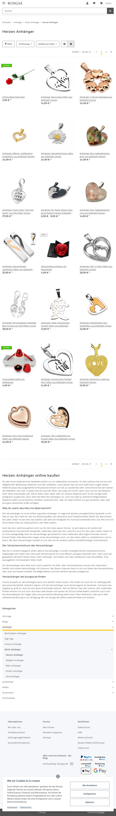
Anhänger (7, 627)
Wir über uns (14, 727)
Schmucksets (8, 698)
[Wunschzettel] (94, 3)
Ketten (5, 687)
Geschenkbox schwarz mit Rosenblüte (53, 268)
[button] (87, 3)
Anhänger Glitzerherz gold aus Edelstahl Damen (95, 381)
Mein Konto (48, 727)
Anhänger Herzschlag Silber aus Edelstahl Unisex (56, 98)
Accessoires (8, 692)
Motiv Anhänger (13, 649)
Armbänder (8, 681)
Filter (8, 44)
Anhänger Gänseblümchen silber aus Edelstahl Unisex (57, 155)
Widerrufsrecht (85, 737)
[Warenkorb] (106, 3)
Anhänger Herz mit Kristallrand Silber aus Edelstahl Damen (17, 437)
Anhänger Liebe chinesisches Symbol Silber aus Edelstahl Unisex (55, 324)
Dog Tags (9, 638)
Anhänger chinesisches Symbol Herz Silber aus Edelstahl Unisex (57, 381)
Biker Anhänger (13, 665)
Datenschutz (84, 727)
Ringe (5, 621)
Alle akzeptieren (89, 785)
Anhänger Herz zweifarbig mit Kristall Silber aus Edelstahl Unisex (58, 437)
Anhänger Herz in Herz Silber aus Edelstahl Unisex (96, 268)
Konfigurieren (90, 794)
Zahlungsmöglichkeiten (19, 737)
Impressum (83, 747)
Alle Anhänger (13, 676)
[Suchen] (54, 11)
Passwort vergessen (52, 732)
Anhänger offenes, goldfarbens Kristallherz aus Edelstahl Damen (18, 155)
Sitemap (47, 737)
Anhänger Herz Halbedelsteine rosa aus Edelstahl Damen (95, 211)
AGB (80, 732)
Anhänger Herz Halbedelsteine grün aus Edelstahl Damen (95, 155)
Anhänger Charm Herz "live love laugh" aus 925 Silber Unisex (18, 211)
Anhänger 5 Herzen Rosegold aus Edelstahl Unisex (96, 98)
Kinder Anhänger (14, 671)
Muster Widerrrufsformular (91, 742)
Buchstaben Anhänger (16, 633)
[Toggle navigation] (3, 2)
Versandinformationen (19, 742)
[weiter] (111, 51)
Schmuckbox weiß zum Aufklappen (13, 381)
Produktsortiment (16, 732)
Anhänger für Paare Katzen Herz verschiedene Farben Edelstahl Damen (57, 212)
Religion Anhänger (15, 660)
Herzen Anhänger (14, 654)
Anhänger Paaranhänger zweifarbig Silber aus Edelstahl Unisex (17, 268)
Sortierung (24, 44)
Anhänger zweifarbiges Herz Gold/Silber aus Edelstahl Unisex (95, 324)
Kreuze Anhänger (13, 644)
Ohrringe (6, 616)
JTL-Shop (100, 812)
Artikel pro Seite (46, 44)
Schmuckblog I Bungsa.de (58, 763)
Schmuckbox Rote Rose (13, 97)
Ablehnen (89, 802)
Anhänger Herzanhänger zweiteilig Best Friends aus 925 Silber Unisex (19, 324)
